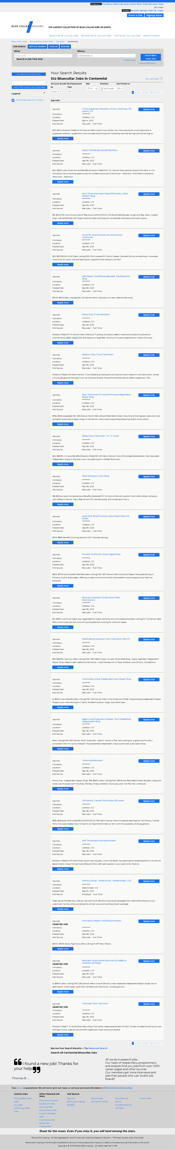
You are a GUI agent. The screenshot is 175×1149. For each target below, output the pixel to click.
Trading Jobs (45, 1126)
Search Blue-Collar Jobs (63, 35)
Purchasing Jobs (47, 1120)
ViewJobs (104, 84)
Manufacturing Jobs (48, 1100)
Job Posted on (123, 84)
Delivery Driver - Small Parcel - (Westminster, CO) (106, 880)
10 (158, 92)
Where (81, 51)
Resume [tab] (65, 46)
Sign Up (70, 1098)
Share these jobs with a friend (29, 100)
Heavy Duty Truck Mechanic (96, 314)
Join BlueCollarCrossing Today (29, 74)
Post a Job (136, 15)
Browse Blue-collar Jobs (41, 41)
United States (129, 60)
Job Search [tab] (19, 46)
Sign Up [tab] (53, 46)
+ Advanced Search (147, 63)
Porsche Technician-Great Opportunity (101, 554)
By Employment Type (74, 85)
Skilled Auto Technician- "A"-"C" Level (100, 436)
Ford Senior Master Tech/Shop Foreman (101, 921)
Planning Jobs (46, 1107)
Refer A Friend (151, 35)
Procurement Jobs (48, 1110)
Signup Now (154, 15)
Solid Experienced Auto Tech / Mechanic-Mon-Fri (106, 639)
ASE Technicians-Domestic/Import (99, 840)
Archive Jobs (145, 1098)
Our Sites (18, 1105)
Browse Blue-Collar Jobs (96, 35)
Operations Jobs (46, 1103)
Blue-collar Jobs (19, 41)
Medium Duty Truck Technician (97, 354)
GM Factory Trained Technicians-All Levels (103, 800)
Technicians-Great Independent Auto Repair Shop (106, 679)
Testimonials (97, 1098)
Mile (88, 84)
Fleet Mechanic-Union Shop (95, 476)
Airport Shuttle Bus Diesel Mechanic (99, 150)
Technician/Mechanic (92, 760)
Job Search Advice (99, 1101)
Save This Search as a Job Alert (29, 87)
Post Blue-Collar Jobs (127, 35)
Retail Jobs (44, 1123)
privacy (20, 1088)
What (17, 51)
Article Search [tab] (37, 46)
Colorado (60, 41)
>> (162, 92)
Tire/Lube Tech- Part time (95, 1003)
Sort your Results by (58, 85)
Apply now (149, 109)
